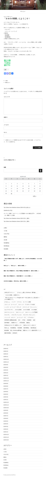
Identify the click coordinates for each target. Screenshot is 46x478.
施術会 (5, 236)
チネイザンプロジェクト (29, 314)
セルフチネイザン (8, 309)
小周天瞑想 (22, 322)
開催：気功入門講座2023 (9, 270)
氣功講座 (6, 330)
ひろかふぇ (7, 302)
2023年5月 (6, 421)
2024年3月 (6, 396)
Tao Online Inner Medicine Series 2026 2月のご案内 (16, 221)
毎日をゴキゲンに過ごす (30, 325)
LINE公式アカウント (9, 292)
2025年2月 (6, 372)
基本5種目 (6, 322)
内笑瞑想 (29, 320)
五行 (19, 320)
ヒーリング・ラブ (21, 317)
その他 (5, 230)
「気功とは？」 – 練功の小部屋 (17, 265)
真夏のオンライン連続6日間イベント (32, 330)
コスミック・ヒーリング (10, 304)
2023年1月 (6, 431)
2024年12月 (6, 378)
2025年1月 (6, 375)
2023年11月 (6, 405)
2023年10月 (6, 407)
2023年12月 (6, 402)
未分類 (6, 80)
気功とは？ (6, 265)
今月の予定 (6, 233)
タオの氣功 (34, 309)
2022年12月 (6, 434)
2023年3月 (6, 426)
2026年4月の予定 (8, 210)
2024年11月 (6, 380)
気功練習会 (7, 36)
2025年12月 (6, 359)
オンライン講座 (27, 302)
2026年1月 (6, 356)
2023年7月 (6, 415)
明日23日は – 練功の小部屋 (20, 281)
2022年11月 (6, 437)
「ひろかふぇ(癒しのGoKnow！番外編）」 (26, 292)
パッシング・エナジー (9, 317)
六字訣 (23, 320)
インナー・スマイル (16, 302)
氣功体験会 (26, 327)
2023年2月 (6, 429)
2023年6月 (6, 418)
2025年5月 (6, 367)
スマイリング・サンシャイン (30, 307)
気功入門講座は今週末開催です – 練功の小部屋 (26, 270)
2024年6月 (6, 391)
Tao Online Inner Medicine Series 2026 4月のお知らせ (17, 207)
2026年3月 (6, 351)
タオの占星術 (18, 309)
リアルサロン (31, 317)
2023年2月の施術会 (8, 281)
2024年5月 (6, 394)
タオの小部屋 (8, 4)
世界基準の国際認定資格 (10, 320)
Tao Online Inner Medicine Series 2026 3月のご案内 (16, 218)
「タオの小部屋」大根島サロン (12, 295)
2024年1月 (6, 399)
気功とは (6, 327)
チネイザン (7, 314)
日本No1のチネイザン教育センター (13, 325)
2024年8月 (6, 386)
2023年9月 (6, 410)
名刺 (34, 320)
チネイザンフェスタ (16, 314)
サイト (5, 132)
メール (6, 124)
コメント (7, 96)
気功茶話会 (6, 246)
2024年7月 (6, 388)
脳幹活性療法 (7, 333)
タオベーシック (20, 312)
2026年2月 (6, 353)
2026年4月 (6, 348)
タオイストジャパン (9, 312)
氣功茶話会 (33, 327)
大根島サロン (14, 322)
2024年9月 (6, 383)
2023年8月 (6, 413)
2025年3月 (6, 370)
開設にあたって (7, 82)
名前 (5, 117)
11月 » (34, 196)
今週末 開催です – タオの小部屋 (23, 276)
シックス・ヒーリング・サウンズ (12, 307)
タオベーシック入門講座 (31, 312)
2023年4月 (6, 423)
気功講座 (7, 35)
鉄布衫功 (15, 333)
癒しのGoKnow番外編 (15, 330)
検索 (5, 167)
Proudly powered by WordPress (10, 474)
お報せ (5, 227)
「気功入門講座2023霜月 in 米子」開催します (14, 258)
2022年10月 (6, 439)
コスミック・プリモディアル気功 (26, 304)
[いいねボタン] (5, 70)
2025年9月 (6, 364)
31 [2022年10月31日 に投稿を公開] (11, 193)
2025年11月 (6, 362)
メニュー (23, 11)
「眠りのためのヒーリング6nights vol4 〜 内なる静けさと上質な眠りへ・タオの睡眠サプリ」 (22, 298)
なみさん (11, 16)
